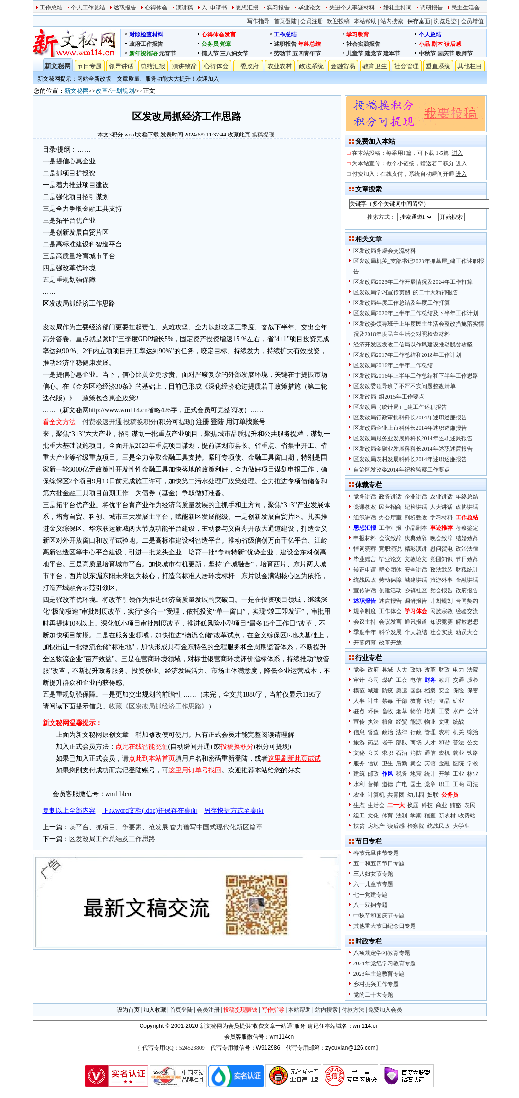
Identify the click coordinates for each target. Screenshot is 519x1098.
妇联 (433, 794)
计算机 (376, 794)
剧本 (437, 44)
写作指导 (258, 21)
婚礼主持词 (397, 7)
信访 (373, 763)
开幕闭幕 (364, 642)
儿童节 (354, 53)
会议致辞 (390, 538)
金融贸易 (343, 66)
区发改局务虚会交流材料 (384, 250)
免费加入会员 (385, 1010)
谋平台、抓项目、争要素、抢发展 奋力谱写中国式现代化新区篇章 (166, 827)
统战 (458, 721)
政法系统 (311, 66)
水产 (458, 711)
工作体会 (390, 611)
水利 (359, 784)
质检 (472, 680)
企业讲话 (416, 496)
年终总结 (309, 44)
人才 (430, 742)
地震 (416, 774)
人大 (401, 669)
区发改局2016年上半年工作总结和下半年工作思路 (415, 375)
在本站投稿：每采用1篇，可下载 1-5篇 (407, 153)
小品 (424, 44)
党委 (359, 669)
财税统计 (467, 569)
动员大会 (467, 632)
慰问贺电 (441, 548)
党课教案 (364, 507)
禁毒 (387, 701)
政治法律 (467, 548)
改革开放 (390, 642)
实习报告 (278, 7)
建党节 (373, 53)
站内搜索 (391, 21)
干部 (401, 701)
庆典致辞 (416, 538)
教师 (444, 680)
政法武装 (441, 569)
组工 (359, 815)
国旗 (416, 690)
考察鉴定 (467, 528)
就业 (458, 753)
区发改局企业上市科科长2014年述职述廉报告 (410, 428)
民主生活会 (465, 7)
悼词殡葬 (364, 548)
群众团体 (390, 569)
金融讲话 (467, 580)
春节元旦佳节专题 (376, 853)
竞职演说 (390, 548)
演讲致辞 (184, 66)
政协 (416, 669)
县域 (387, 669)
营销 (373, 784)
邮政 (373, 774)
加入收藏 (154, 1010)
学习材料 (441, 517)
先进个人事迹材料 (352, 7)
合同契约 (467, 601)
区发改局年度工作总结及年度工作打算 (401, 302)
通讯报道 (416, 621)
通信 (430, 753)
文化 (373, 815)
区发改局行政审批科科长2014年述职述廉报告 (410, 417)
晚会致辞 (441, 538)
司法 (472, 784)
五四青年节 (306, 53)
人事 (359, 701)
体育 (387, 815)
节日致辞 (467, 559)
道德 (387, 784)
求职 (387, 753)
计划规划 (122, 90)
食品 (444, 701)
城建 (373, 690)
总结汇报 (153, 66)
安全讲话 (416, 569)
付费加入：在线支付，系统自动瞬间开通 (409, 174)
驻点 (359, 711)
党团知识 (441, 559)
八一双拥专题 (370, 905)
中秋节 (427, 53)
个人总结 (430, 34)
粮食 (387, 721)
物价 (416, 711)
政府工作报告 (146, 44)
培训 (430, 711)
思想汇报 (247, 7)
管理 (430, 732)
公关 (373, 753)
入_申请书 (214, 7)
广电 (401, 784)
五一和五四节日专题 (379, 863)
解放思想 (467, 621)
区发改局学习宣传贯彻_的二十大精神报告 (405, 292)
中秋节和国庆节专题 (379, 915)
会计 (472, 711)
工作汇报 (390, 528)
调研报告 (431, 7)
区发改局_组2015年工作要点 (388, 396)
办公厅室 (390, 517)
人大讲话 (441, 507)
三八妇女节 (234, 53)
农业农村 (279, 66)
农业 (359, 794)
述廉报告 (390, 601)
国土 (416, 784)
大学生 (461, 826)
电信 (416, 680)
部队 (401, 742)
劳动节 (282, 53)
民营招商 (390, 507)
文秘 (359, 753)
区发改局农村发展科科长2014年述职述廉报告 (410, 459)
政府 (373, 669)
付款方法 (353, 1010)
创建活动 (390, 590)
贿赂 (455, 805)
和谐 (444, 742)
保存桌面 (418, 21)
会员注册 (311, 21)
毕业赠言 (364, 559)
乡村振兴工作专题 (376, 984)
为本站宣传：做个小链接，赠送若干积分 (409, 163)
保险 (458, 690)
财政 (444, 669)
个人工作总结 (88, 7)
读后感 (452, 44)
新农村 (447, 815)
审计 (359, 680)
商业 (441, 805)
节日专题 (89, 66)
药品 (373, 742)
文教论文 (416, 559)
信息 (359, 732)
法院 (472, 669)
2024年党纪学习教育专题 (384, 963)
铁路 (472, 753)
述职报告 (125, 7)
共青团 (396, 794)
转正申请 (364, 569)
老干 (387, 742)
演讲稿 (184, 7)
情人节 (210, 53)
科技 (427, 805)
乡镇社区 (416, 590)
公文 (472, 742)
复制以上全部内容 (69, 810)
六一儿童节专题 (373, 884)
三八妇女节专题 (373, 874)
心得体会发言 (219, 34)
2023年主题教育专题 (379, 974)
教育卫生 (374, 66)
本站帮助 (365, 21)
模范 (359, 690)
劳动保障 (390, 580)
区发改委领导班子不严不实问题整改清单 (404, 386)
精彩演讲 (416, 548)
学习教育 (357, 34)
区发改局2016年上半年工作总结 (393, 365)
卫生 (387, 763)
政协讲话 (467, 507)
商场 (416, 742)
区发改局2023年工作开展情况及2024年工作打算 (413, 282)
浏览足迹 (445, 21)
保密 (472, 690)
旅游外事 (441, 580)
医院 (458, 763)
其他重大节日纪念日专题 (384, 926)
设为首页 (128, 1010)
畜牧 (387, 711)
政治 (387, 732)
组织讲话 (364, 517)
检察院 (415, 826)
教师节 (464, 53)
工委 (444, 711)
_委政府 (248, 66)
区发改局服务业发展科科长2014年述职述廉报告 (413, 438)
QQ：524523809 (184, 1047)
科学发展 (390, 632)
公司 (373, 680)
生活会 (376, 805)
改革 (102, 90)
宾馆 (430, 763)
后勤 (401, 763)
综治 (472, 732)
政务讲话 (390, 496)
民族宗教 (441, 611)
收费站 (466, 815)
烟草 (401, 711)
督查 (373, 732)
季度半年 (364, 632)
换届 (413, 805)
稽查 (430, 815)
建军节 (391, 53)
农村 (444, 732)
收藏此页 (239, 134)
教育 (416, 701)
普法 (458, 742)
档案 (430, 690)
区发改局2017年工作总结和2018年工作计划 (407, 355)
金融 (444, 763)
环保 (373, 711)
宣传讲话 (364, 590)
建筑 (359, 774)
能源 (416, 721)
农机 (444, 753)
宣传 (359, 721)
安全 (444, 690)
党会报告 (441, 590)
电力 (458, 669)
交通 (458, 680)
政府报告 (467, 590)
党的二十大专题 (373, 994)
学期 (416, 815)
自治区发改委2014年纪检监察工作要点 (401, 469)
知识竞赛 (441, 621)
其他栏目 (469, 66)
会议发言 (390, 621)
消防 (416, 753)
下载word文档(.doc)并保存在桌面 (150, 810)
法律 (401, 732)
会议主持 (364, 621)
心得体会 (156, 7)
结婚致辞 (467, 538)
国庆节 (445, 53)
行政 (416, 732)
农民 (469, 805)
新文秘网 (57, 66)
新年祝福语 (143, 53)
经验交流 (467, 611)
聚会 (416, 763)
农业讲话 (441, 496)
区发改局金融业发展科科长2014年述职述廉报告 (413, 448)
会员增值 (472, 21)
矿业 (458, 701)
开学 (444, 774)
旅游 (359, 742)
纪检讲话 (416, 507)
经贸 (401, 721)
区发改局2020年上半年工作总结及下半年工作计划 (415, 313)
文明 (444, 721)
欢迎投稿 (338, 21)
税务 (401, 774)
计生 (373, 701)
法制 (401, 815)
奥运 (401, 690)
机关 (458, 732)
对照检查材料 (146, 34)
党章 (225, 44)
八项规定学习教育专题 (381, 953)
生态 (359, 805)
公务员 (210, 44)
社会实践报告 (363, 44)
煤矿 (387, 680)
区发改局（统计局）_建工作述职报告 (400, 407)
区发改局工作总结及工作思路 (112, 839)
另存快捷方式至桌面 (234, 810)
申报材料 (364, 538)
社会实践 (441, 632)
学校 (472, 763)
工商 (458, 784)
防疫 (387, 690)
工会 (401, 680)
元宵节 (167, 53)
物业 (430, 721)
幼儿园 (415, 794)
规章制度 (364, 611)
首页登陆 (285, 21)
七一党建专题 (370, 894)
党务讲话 (364, 496)
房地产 (376, 826)
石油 (401, 753)
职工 (444, 784)
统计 (430, 774)
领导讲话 (121, 66)
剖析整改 (416, 517)
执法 (373, 721)
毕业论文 (309, 7)
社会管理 (406, 66)
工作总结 (51, 7)
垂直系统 (438, 66)
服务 (359, 763)
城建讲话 (416, 580)
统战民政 (364, 580)
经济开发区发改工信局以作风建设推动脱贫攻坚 (413, 344)
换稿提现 (263, 134)
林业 (472, 774)
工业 (458, 774)
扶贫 (359, 826)
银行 (430, 701)
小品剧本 (416, 528)
